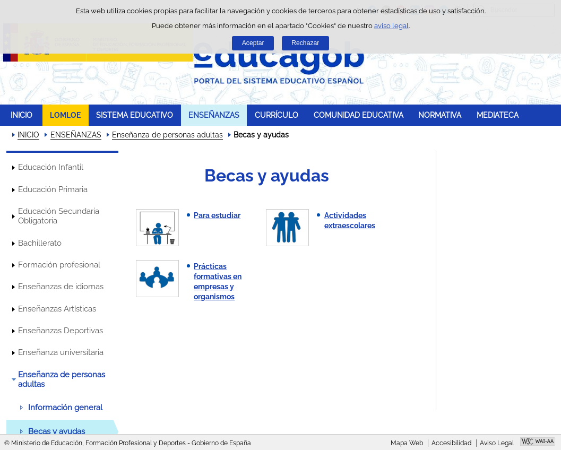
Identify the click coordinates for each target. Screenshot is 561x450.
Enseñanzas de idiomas (60, 286)
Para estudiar (217, 215)
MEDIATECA (498, 114)
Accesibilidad (451, 443)
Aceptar (253, 43)
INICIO (21, 114)
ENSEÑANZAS (213, 114)
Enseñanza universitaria (60, 352)
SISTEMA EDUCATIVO (134, 114)
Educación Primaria (53, 189)
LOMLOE (65, 114)
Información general (65, 407)
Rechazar (305, 43)
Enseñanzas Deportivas (60, 330)
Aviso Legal (497, 443)
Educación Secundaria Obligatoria (58, 216)
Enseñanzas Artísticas (57, 309)
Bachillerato (40, 243)
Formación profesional (59, 265)
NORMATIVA (439, 114)
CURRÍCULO (276, 114)
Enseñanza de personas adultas (167, 135)
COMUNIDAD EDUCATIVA (358, 114)
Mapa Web (407, 443)
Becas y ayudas (56, 431)
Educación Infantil (50, 167)
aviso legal (391, 26)
